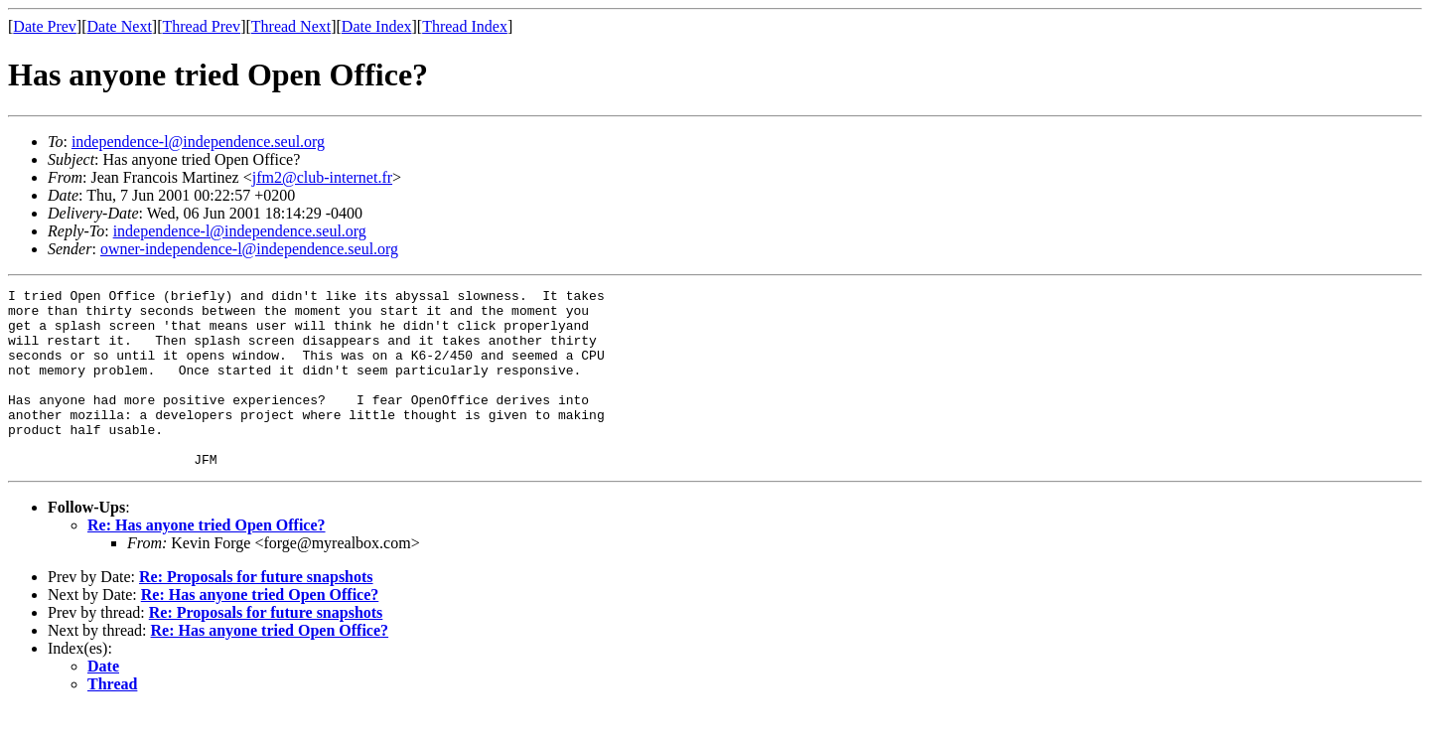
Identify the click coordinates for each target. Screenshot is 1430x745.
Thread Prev (201, 26)
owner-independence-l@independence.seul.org (249, 248)
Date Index (377, 26)
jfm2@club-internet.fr (322, 177)
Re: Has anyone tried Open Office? (206, 560)
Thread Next (291, 26)
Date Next (119, 26)
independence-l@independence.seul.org (198, 141)
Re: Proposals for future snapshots (256, 612)
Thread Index (464, 26)
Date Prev (44, 26)
